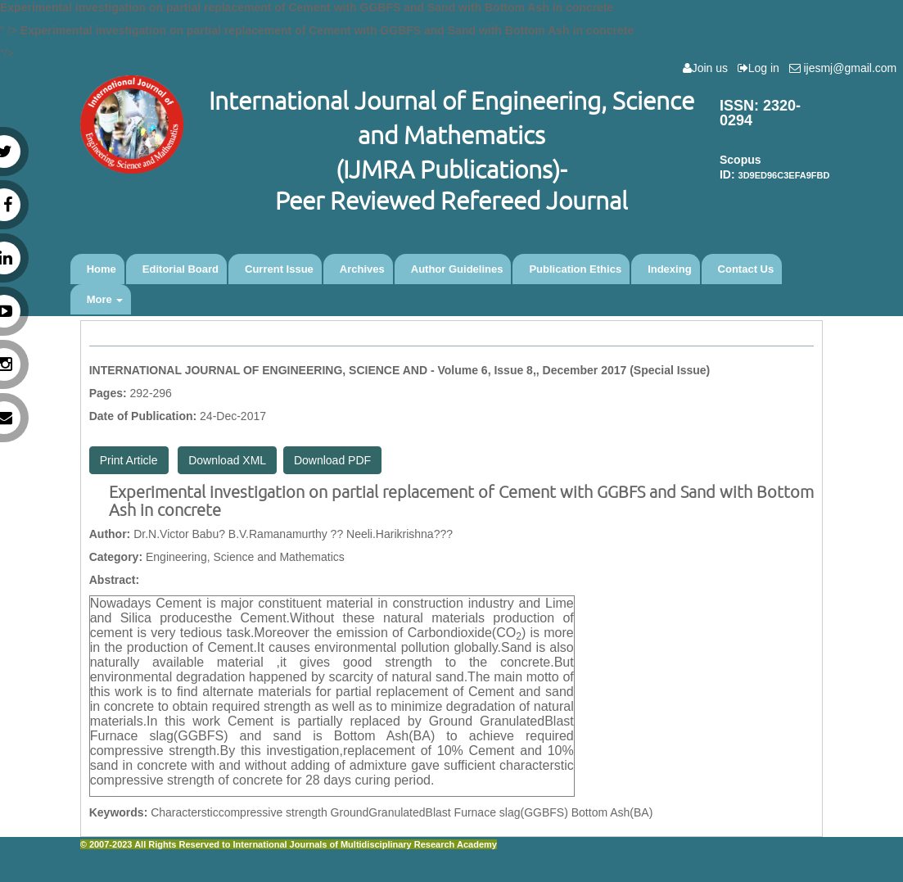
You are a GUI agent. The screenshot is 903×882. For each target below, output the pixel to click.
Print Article (129, 460)
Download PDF (332, 460)
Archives (362, 269)
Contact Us (746, 269)
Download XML (227, 460)
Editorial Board (180, 269)
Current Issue (279, 269)
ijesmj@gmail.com (846, 68)
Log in (762, 68)
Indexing (669, 269)
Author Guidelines (457, 269)
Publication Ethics (575, 269)
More (105, 299)
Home (101, 269)
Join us (708, 68)
